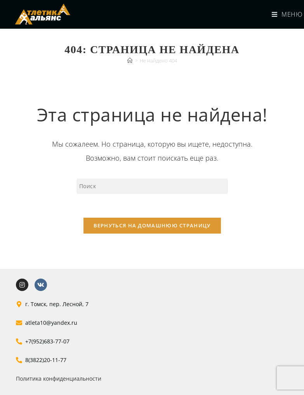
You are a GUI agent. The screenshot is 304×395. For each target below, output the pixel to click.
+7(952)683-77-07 (47, 341)
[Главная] (129, 60)
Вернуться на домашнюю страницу (152, 225)
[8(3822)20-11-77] (19, 360)
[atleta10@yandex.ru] (19, 323)
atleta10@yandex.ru (51, 322)
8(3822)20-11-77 (45, 360)
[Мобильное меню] (284, 14)
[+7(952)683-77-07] (19, 341)
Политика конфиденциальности (58, 378)
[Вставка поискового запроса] (152, 186)
